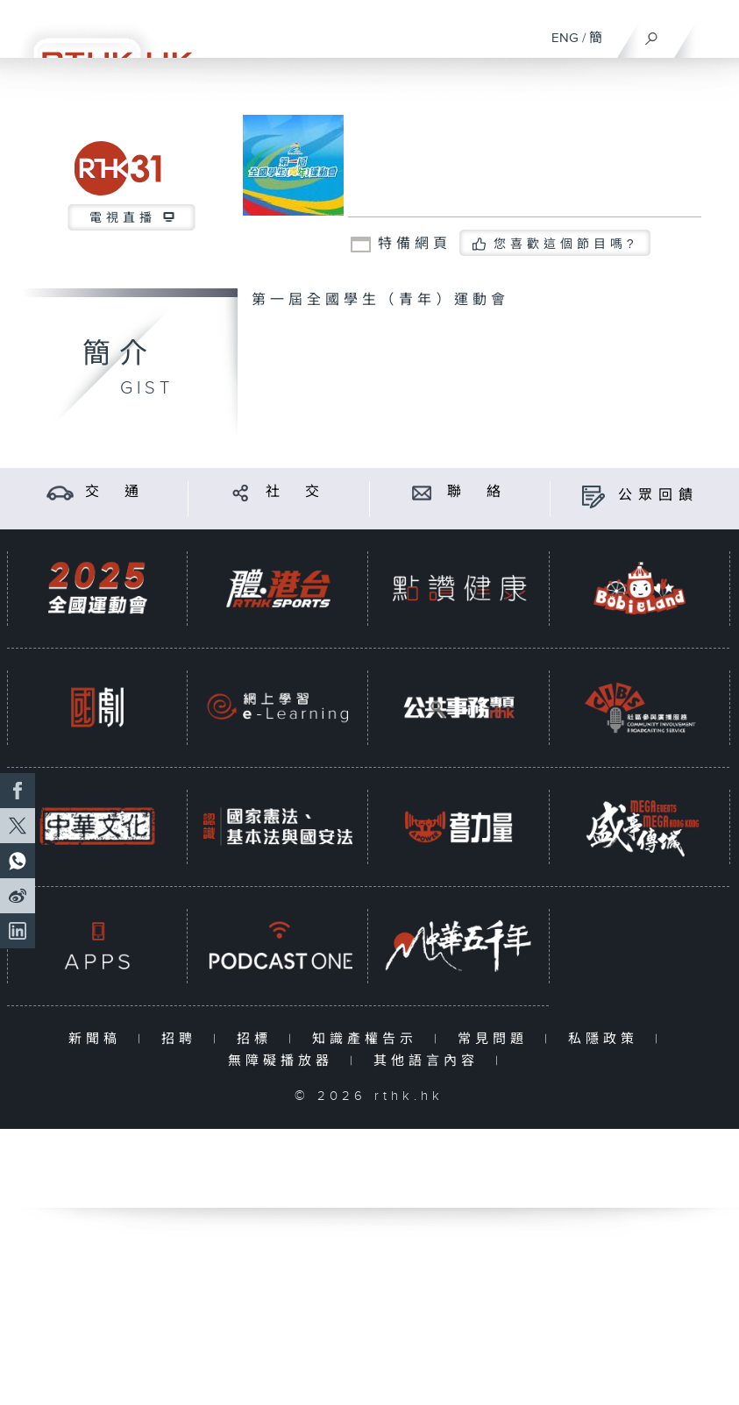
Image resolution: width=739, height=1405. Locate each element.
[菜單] (714, 31)
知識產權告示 (368, 1039)
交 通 (115, 492)
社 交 (295, 492)
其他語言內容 (430, 1061)
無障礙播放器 (284, 1061)
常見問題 (497, 1039)
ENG (565, 38)
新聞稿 (98, 1039)
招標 (258, 1039)
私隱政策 (607, 1039)
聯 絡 (477, 492)
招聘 (182, 1039)
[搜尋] (652, 34)
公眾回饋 (658, 495)
